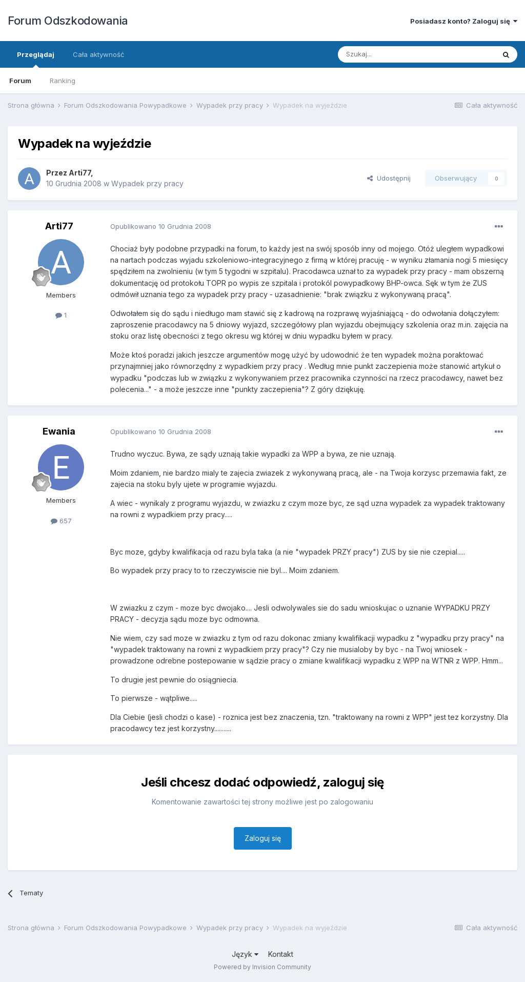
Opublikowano (160, 226)
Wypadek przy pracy (147, 183)
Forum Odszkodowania (68, 20)
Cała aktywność (98, 54)
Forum (20, 80)
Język (245, 954)
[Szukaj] (391, 54)
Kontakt (280, 954)
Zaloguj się (263, 838)
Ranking (62, 80)
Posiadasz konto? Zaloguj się (463, 21)
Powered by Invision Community (262, 967)
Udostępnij (389, 178)
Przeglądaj (35, 59)
